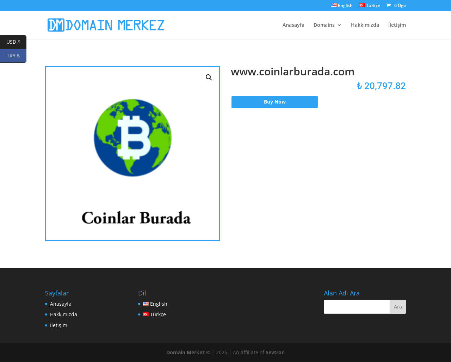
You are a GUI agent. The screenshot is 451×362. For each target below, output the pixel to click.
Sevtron (275, 352)
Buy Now (275, 101)
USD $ (16, 42)
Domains (324, 25)
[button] (209, 77)
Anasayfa (293, 25)
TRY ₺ (16, 56)
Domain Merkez (185, 352)
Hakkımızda (365, 25)
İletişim (397, 25)
